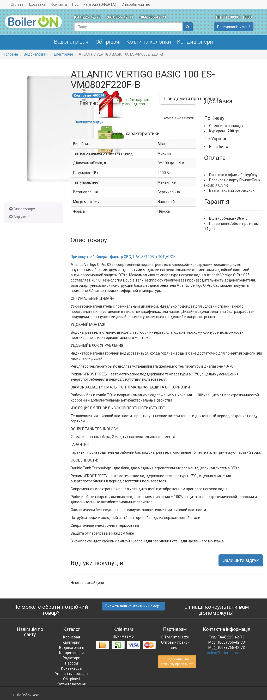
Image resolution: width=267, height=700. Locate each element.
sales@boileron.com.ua (226, 653)
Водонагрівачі (72, 42)
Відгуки (17, 217)
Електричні (63, 54)
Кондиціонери (195, 42)
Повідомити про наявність (180, 98)
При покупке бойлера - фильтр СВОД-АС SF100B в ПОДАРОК (123, 257)
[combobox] (128, 26)
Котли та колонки (148, 42)
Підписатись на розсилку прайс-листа (177, 661)
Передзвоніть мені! (233, 27)
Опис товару (22, 209)
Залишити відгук (89, 122)
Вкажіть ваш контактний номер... (133, 606)
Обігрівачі (108, 42)
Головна (11, 54)
